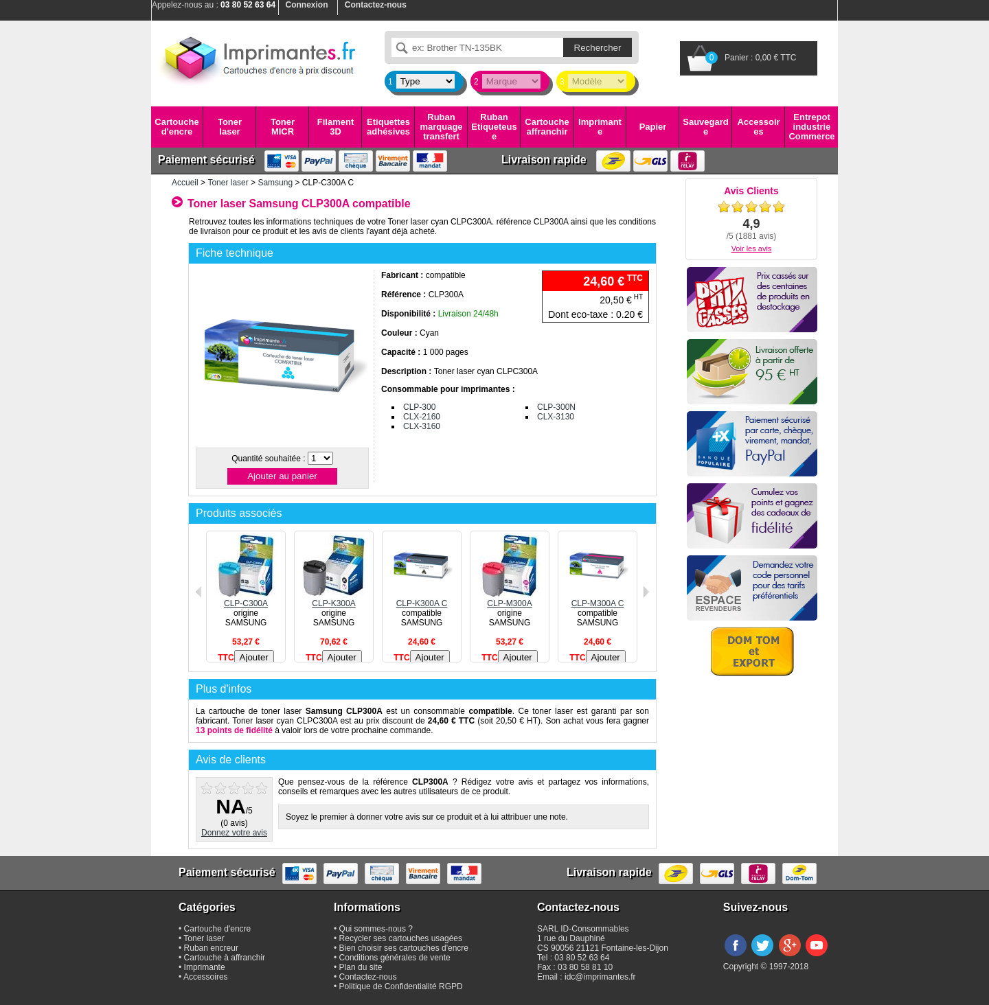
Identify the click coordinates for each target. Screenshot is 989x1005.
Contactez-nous (368, 977)
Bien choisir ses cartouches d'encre (403, 948)
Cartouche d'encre (176, 127)
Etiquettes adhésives (388, 127)
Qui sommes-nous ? (376, 929)
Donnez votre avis (234, 833)
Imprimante (600, 127)
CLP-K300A (334, 598)
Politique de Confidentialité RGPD (401, 986)
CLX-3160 (421, 426)
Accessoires (758, 127)
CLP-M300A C (597, 598)
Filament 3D (335, 127)
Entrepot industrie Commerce (811, 127)
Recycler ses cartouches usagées (400, 938)
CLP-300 (419, 407)
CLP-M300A (510, 598)
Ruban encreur (211, 948)
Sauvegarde (705, 127)
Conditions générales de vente (395, 957)
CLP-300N (556, 407)
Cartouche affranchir (547, 127)
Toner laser (230, 127)
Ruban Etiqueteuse (493, 127)
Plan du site (361, 967)
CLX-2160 (421, 416)
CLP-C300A (246, 598)
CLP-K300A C (422, 598)
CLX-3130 (555, 416)
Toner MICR (283, 127)
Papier (653, 127)
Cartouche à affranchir (225, 957)
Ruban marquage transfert (441, 127)
